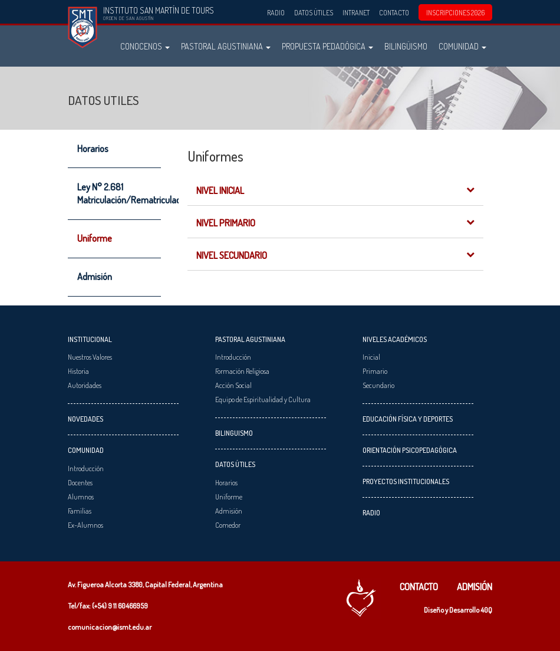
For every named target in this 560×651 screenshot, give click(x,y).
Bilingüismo (405, 46)
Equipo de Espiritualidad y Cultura (263, 399)
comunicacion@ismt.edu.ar (109, 627)
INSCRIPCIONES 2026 (455, 12)
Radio (276, 12)
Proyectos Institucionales (406, 481)
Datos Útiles (313, 12)
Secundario (378, 385)
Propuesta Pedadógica (327, 46)
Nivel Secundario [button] (335, 255)
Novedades (85, 418)
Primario (375, 371)
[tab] (335, 189)
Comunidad (462, 46)
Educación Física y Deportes (408, 418)
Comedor (228, 525)
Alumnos (81, 496)
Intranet (356, 12)
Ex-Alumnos (85, 525)
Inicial (371, 356)
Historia (78, 371)
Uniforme (94, 238)
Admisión (94, 276)
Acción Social (233, 385)
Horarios (92, 148)
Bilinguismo (234, 433)
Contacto (394, 12)
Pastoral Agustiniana (226, 46)
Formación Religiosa (242, 371)
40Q (486, 609)
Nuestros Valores (90, 356)
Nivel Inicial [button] (335, 190)
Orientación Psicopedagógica (410, 450)
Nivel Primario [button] (335, 223)
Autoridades (84, 385)
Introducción (86, 468)
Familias (79, 510)
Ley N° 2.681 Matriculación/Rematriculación (119, 193)
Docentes (80, 482)
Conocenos (145, 46)
